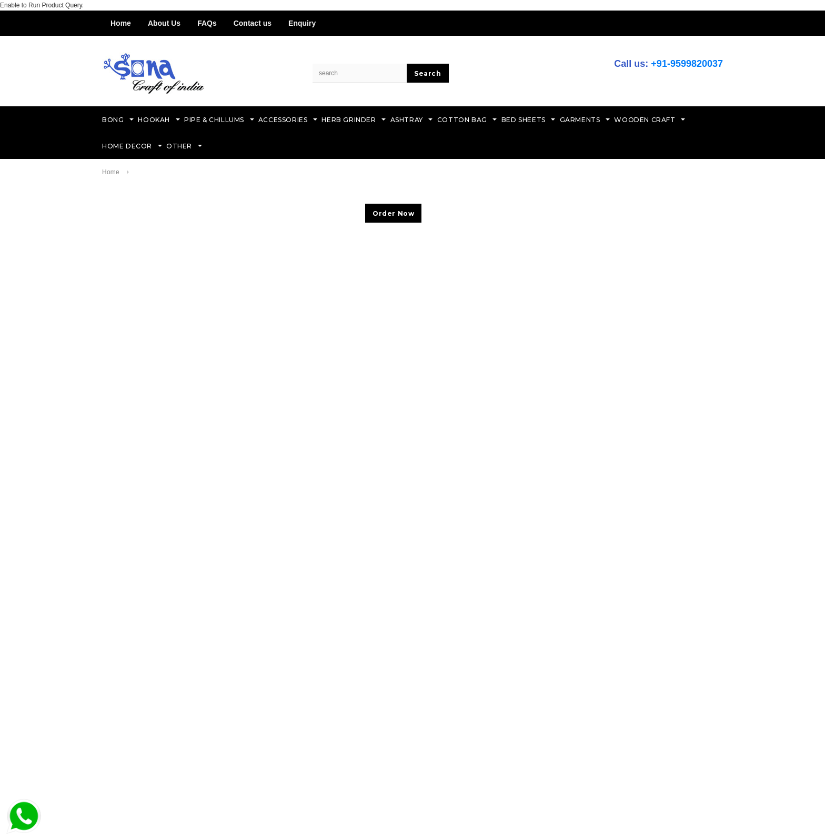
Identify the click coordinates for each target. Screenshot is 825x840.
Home (120, 23)
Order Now (393, 213)
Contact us (252, 23)
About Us (164, 23)
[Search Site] (360, 73)
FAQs (207, 23)
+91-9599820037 (687, 63)
